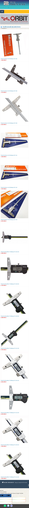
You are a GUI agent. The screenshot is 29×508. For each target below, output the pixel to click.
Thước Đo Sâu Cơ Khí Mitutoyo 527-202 (9, 90)
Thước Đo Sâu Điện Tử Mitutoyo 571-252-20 (10, 444)
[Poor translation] (8, 495)
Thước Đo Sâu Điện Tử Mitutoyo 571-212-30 (10, 412)
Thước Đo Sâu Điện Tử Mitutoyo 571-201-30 (10, 251)
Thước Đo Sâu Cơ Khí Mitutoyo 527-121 (9, 155)
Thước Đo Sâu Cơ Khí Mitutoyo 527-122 (9, 187)
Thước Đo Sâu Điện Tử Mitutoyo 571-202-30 (10, 283)
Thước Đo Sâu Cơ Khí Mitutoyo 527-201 (9, 58)
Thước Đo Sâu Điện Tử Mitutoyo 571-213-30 (10, 477)
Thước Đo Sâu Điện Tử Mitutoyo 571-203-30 (10, 316)
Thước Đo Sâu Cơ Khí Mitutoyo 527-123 (9, 219)
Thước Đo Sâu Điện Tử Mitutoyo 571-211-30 (10, 348)
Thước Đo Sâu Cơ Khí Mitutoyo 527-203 (9, 123)
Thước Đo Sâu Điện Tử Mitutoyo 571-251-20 (10, 380)
